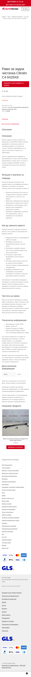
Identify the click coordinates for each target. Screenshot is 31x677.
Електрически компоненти (21, 107)
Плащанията (6, 618)
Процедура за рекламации (10, 624)
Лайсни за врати (6, 515)
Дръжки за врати (7, 503)
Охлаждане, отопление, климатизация (13, 487)
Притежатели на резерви (9, 526)
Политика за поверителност (10, 596)
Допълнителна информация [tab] (10, 124)
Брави (4, 495)
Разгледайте (6, 627)
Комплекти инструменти (9, 481)
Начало (4, 16)
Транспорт (5, 631)
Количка (4, 608)
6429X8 (8, 111)
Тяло (8, 16)
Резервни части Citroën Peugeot (11, 592)
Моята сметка (6, 615)
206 (3, 534)
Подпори (4, 523)
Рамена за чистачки (17, 16)
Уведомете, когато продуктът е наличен (14, 84)
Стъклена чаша (6, 542)
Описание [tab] (5, 119)
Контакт (4, 611)
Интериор (4, 479)
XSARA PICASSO (6, 540)
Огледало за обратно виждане (10, 517)
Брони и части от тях (8, 498)
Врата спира (5, 501)
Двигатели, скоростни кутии (10, 473)
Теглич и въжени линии (8, 490)
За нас (4, 605)
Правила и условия (8, 621)
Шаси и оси (5, 548)
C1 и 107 (26, 16)
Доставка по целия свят (9, 599)
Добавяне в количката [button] (15, 447)
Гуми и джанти (6, 467)
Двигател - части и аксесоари (10, 470)
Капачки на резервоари (8, 509)
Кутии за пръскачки (7, 512)
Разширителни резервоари (9, 528)
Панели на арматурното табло (10, 520)
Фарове (4, 545)
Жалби (4, 602)
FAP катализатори (7, 465)
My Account (5, 674)
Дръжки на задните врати (9, 506)
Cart (24, 673)
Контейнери (5, 484)
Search (15, 674)
